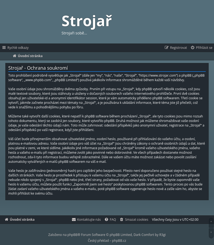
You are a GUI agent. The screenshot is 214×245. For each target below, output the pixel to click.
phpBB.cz (119, 240)
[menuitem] (201, 48)
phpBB (72, 234)
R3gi (162, 234)
